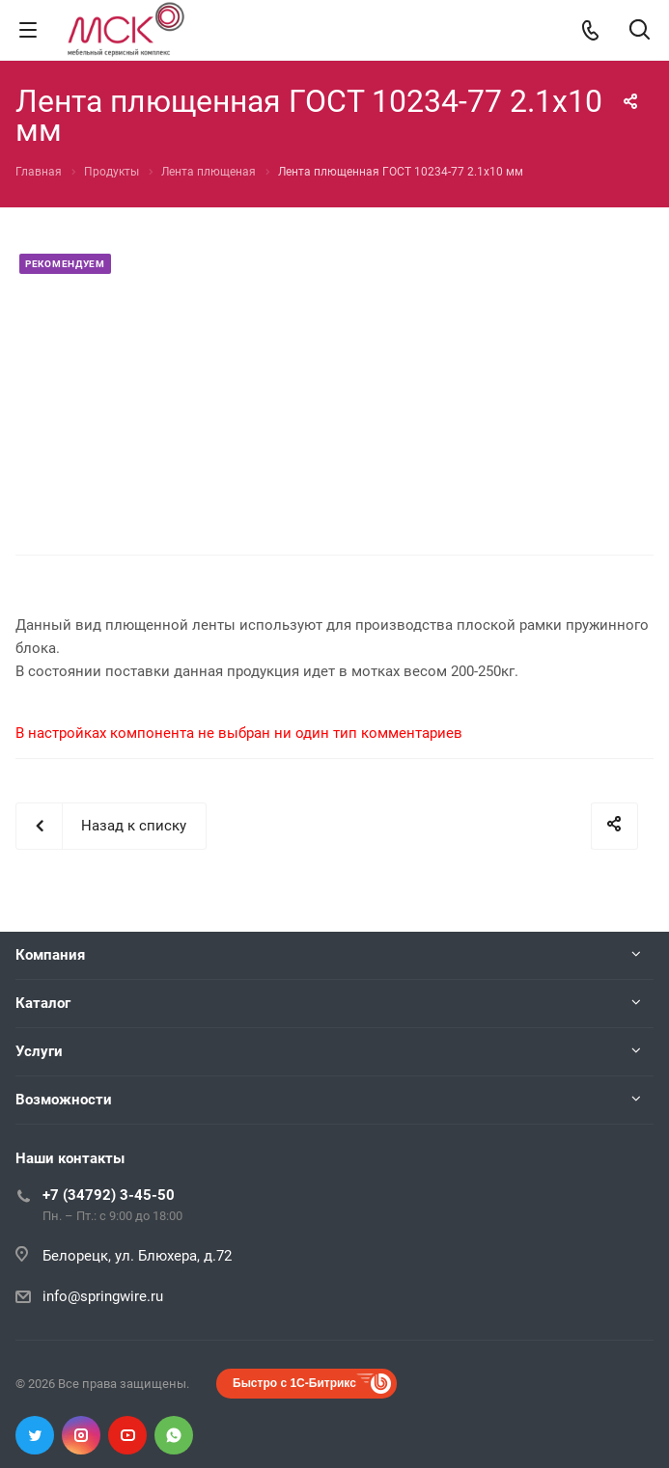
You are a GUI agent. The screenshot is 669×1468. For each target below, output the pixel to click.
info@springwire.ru (102, 1296)
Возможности (63, 1099)
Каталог (42, 1003)
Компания (50, 955)
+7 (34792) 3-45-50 (108, 1195)
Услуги (39, 1051)
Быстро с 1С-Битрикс (294, 1383)
